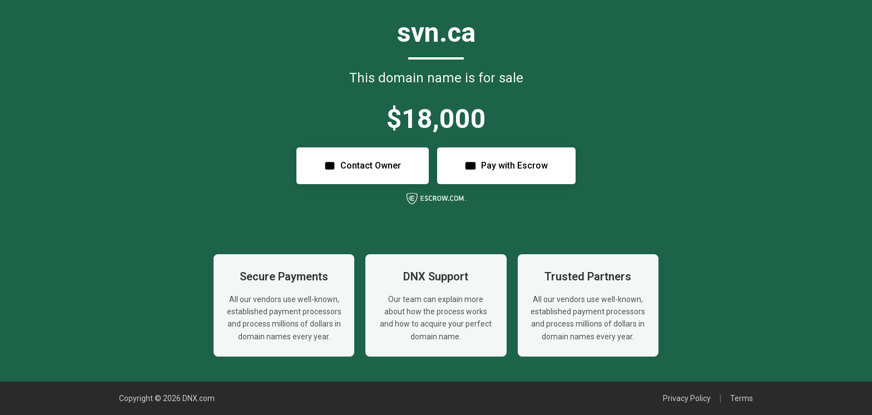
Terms (741, 398)
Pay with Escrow (506, 165)
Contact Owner (362, 165)
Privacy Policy (687, 398)
